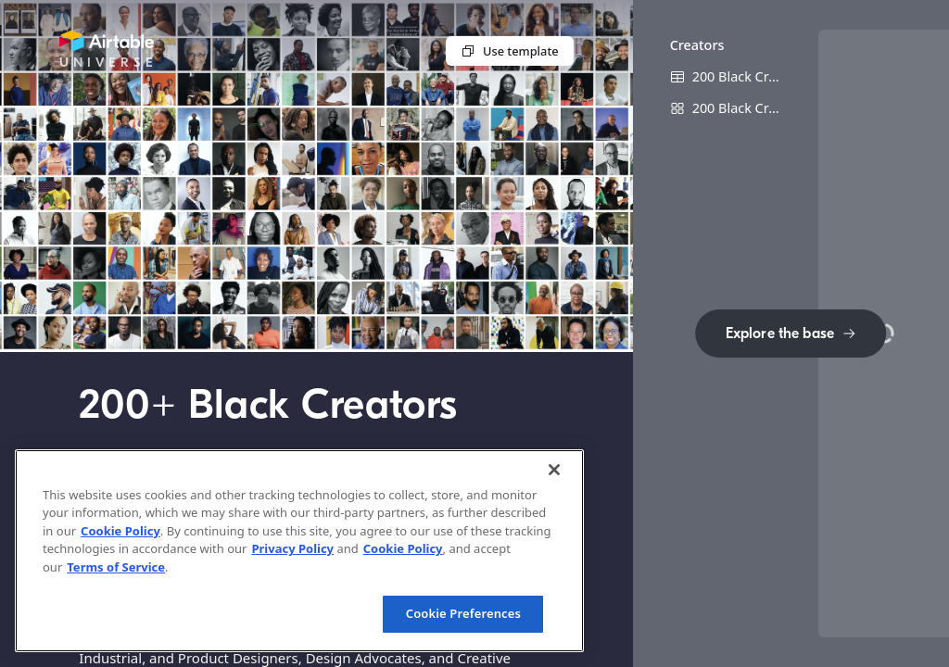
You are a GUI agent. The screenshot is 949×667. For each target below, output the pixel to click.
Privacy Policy (292, 548)
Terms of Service (116, 567)
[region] (299, 550)
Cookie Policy (120, 530)
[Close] (554, 469)
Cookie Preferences (463, 613)
